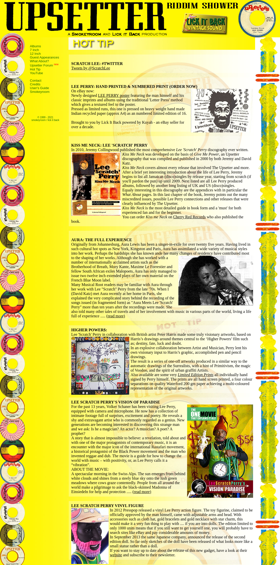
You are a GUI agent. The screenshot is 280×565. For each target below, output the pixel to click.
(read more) (115, 316)
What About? (39, 61)
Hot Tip (35, 69)
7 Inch (34, 50)
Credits (35, 84)
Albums (35, 46)
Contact (35, 80)
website (116, 555)
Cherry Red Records (189, 217)
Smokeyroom (40, 92)
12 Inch (35, 54)
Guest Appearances (44, 57)
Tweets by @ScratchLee (90, 68)
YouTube (36, 73)
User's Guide (39, 88)
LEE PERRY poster (114, 95)
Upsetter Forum (41, 65)
